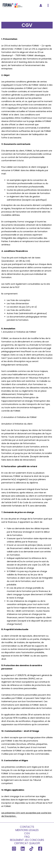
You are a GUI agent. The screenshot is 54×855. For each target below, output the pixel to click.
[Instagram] (14, 848)
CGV (27, 833)
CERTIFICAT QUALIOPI (27, 843)
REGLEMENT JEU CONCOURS (27, 840)
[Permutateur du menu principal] (48, 5)
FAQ (27, 836)
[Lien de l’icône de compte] (40, 5)
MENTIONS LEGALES (27, 830)
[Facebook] (40, 848)
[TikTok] (31, 848)
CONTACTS (27, 827)
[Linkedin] (22, 848)
